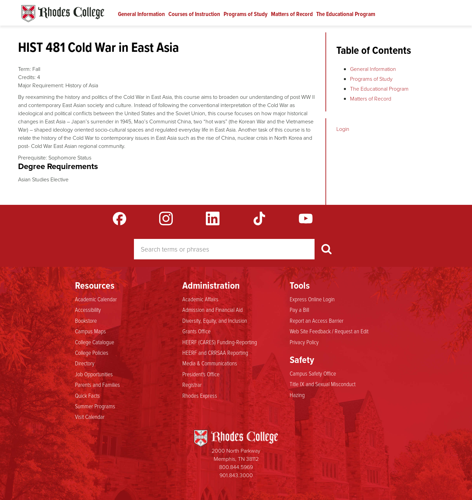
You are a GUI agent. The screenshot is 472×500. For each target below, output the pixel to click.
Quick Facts (87, 395)
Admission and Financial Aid (212, 309)
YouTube (306, 218)
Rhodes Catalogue (62, 13)
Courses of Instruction (194, 14)
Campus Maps (90, 331)
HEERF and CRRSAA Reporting (215, 352)
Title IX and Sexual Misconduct (322, 384)
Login (342, 129)
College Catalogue (94, 342)
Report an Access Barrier (317, 320)
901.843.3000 (236, 475)
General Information (141, 14)
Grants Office (196, 331)
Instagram (166, 218)
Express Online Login (312, 299)
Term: (24, 69)
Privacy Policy (304, 342)
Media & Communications (209, 363)
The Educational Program (345, 14)
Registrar (192, 384)
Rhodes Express (199, 395)
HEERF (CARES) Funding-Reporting (219, 342)
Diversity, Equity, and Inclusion (214, 320)
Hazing (297, 395)
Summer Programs (95, 406)
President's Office (200, 374)
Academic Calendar (96, 299)
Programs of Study (246, 14)
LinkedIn (212, 218)
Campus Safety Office (313, 373)
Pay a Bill (299, 309)
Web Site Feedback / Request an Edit (329, 331)
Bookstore (86, 320)
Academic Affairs (200, 299)
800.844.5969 (236, 467)
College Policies (91, 352)
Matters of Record (292, 14)
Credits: (27, 77)
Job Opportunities (94, 374)
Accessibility (88, 309)
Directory (84, 363)
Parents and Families (97, 384)
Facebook (119, 218)
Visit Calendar (90, 416)
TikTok (259, 218)
